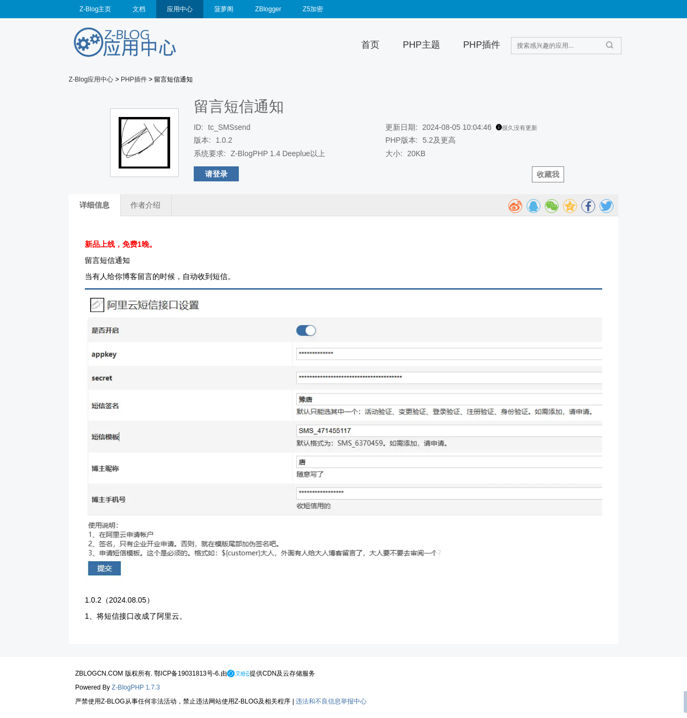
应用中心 (180, 9)
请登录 (216, 174)
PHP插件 (481, 45)
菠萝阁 (223, 9)
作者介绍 (145, 205)
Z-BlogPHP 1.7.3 (136, 687)
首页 (370, 45)
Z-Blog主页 (95, 9)
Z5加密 (313, 9)
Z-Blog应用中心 (91, 79)
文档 (139, 9)
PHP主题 (421, 45)
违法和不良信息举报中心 (331, 701)
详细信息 (94, 205)
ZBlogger (268, 9)
